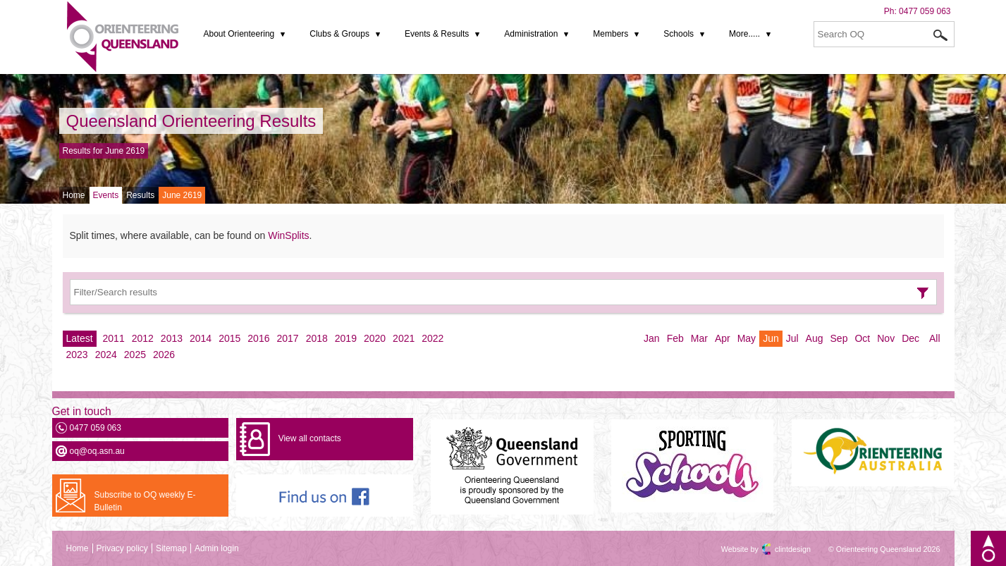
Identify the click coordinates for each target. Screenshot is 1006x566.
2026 (164, 354)
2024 (106, 354)
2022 (432, 338)
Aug (814, 338)
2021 (404, 338)
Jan (652, 338)
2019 (346, 338)
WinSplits (288, 235)
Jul (792, 338)
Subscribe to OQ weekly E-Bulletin (145, 501)
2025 (135, 354)
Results (140, 195)
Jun (771, 338)
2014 (200, 338)
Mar (699, 338)
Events (106, 195)
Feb (675, 338)
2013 (172, 338)
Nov (886, 338)
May (746, 338)
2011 (114, 338)
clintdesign (780, 549)
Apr (722, 338)
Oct (862, 338)
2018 (317, 338)
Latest (79, 338)
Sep (839, 338)
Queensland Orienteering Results (191, 120)
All (934, 338)
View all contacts (309, 438)
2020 (375, 338)
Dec (910, 338)
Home (74, 195)
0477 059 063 (924, 11)
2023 (77, 354)
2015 (229, 338)
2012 (143, 338)
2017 (287, 338)
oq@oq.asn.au (97, 451)
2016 (258, 338)
